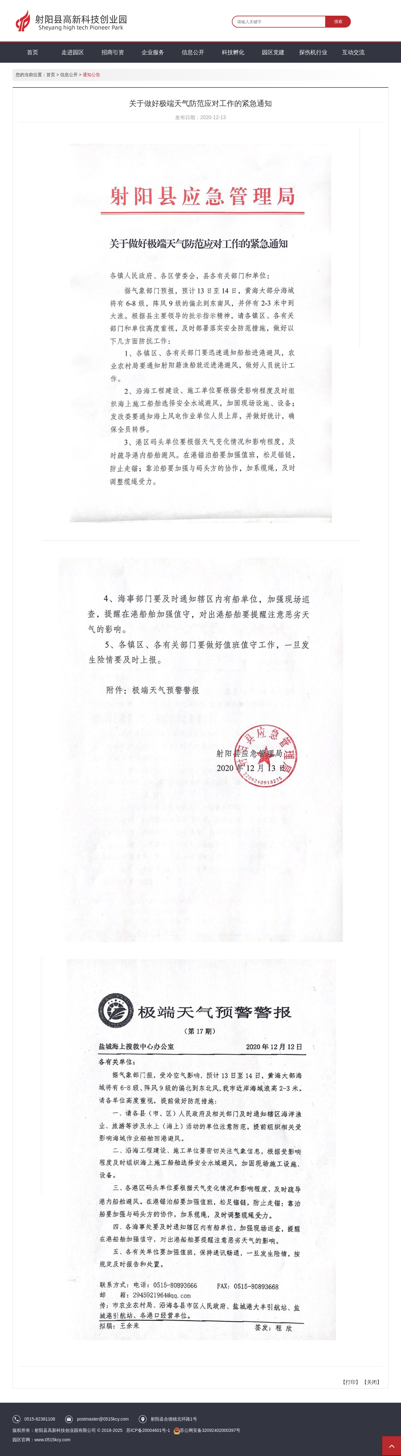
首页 (50, 74)
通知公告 (91, 74)
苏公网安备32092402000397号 (210, 1430)
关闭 (372, 1382)
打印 (351, 1382)
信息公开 (69, 74)
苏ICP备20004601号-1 (148, 1430)
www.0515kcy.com (52, 1439)
